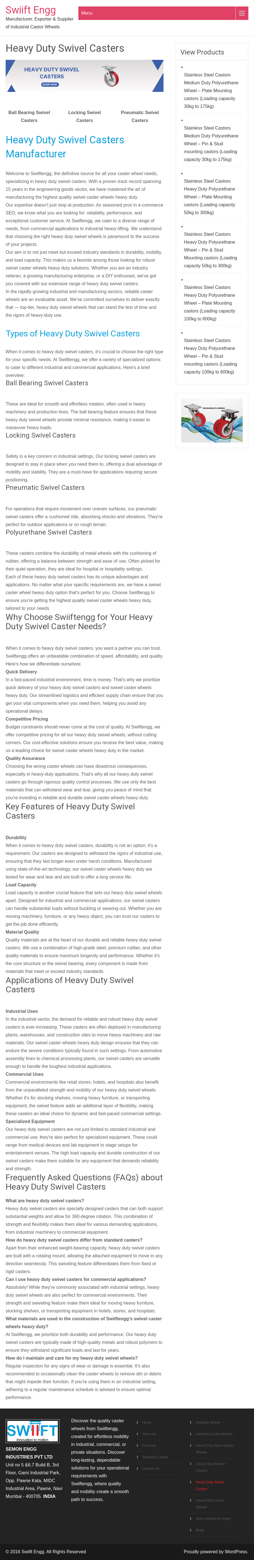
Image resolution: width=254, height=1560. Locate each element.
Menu (86, 13)
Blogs (200, 1530)
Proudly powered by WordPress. (216, 1551)
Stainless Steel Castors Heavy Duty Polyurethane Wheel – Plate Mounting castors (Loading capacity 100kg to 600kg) (209, 303)
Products (149, 1446)
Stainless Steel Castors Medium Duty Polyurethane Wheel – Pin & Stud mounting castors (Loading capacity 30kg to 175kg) (211, 144)
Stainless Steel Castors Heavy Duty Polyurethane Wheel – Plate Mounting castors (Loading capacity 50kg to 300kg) (209, 197)
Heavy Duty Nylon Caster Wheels (215, 1449)
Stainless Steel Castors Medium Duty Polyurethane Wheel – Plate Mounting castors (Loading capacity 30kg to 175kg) (211, 91)
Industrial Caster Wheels (214, 1434)
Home (146, 1423)
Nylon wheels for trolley (213, 1519)
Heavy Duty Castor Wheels (210, 1503)
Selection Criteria (155, 1457)
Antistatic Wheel (208, 1423)
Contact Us (150, 1469)
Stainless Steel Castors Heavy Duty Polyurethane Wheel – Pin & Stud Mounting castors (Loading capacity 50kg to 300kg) (210, 250)
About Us (149, 1434)
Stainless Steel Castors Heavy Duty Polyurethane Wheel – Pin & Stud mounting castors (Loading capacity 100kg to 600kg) (210, 356)
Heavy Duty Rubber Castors (210, 1467)
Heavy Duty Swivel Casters (210, 1485)
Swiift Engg (31, 10)
